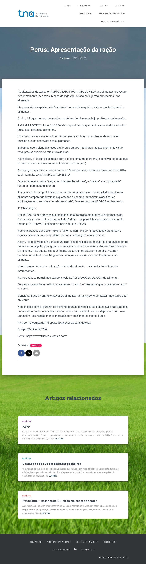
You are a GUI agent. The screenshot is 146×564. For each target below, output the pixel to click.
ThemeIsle (123, 557)
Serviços (103, 6)
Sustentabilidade (61, 550)
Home (67, 6)
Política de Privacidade (59, 542)
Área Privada (87, 550)
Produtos (85, 14)
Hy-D (26, 426)
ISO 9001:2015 (110, 542)
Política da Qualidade (87, 542)
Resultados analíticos (113, 22)
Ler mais (59, 438)
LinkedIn (75, 549)
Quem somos (84, 6)
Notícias (120, 6)
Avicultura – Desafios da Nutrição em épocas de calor (59, 501)
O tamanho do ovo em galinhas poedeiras (51, 464)
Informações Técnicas (111, 14)
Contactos (35, 542)
